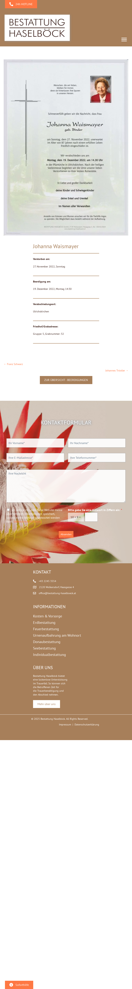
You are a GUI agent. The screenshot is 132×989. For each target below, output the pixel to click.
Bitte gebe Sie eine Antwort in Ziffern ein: (95, 510)
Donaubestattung (46, 641)
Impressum (65, 724)
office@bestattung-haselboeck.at (57, 593)
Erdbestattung (44, 622)
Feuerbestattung (46, 629)
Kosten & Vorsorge (47, 616)
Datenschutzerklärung (27, 521)
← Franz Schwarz (13, 364)
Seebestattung (44, 648)
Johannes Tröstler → (116, 370)
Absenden (66, 534)
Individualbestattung (49, 654)
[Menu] (124, 40)
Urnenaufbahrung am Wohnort (57, 635)
